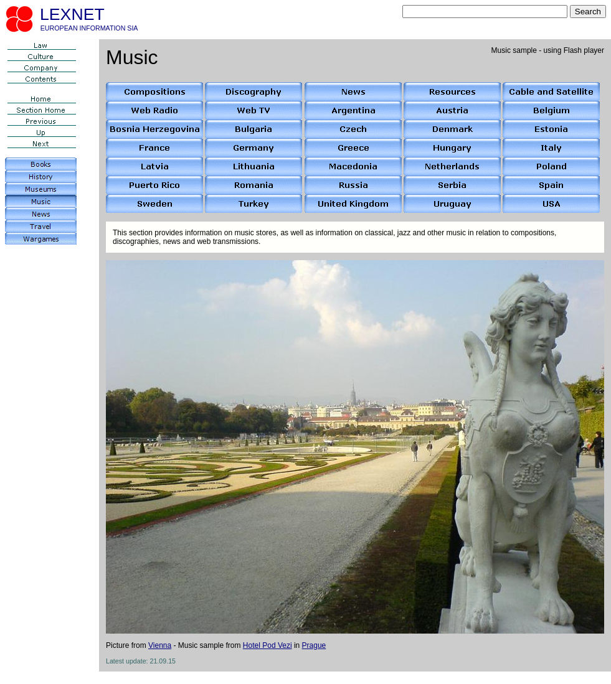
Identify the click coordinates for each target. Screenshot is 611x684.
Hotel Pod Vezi (267, 645)
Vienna (159, 645)
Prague (314, 645)
